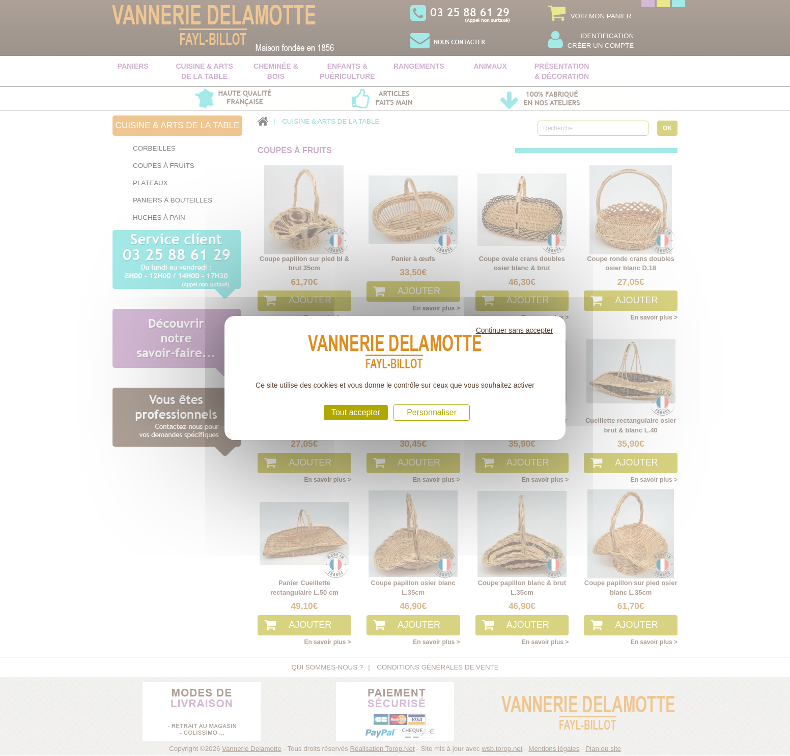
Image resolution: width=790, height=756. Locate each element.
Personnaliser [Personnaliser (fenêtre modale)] (432, 412)
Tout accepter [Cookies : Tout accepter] (355, 412)
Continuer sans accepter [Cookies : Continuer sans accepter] (514, 330)
